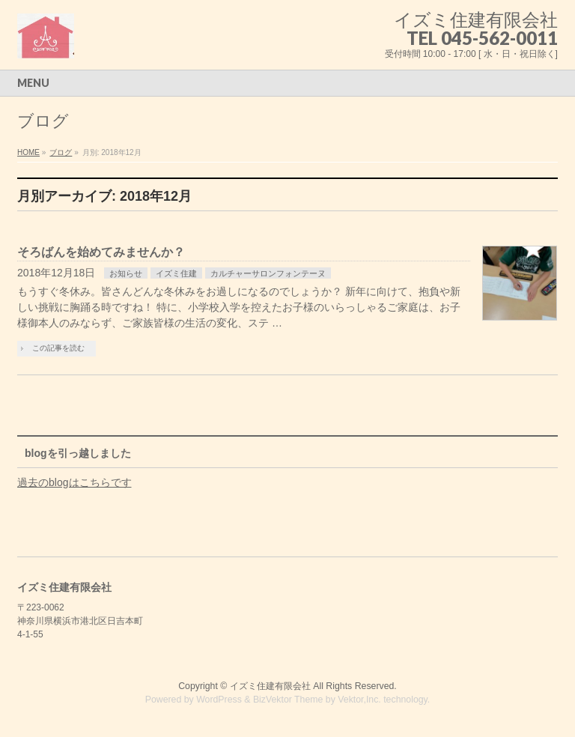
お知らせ (125, 273)
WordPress (219, 699)
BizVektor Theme (288, 699)
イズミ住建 (176, 273)
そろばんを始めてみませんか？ (101, 252)
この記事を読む (58, 348)
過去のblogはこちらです (74, 482)
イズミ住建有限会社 (270, 686)
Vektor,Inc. (359, 699)
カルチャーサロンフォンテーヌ (268, 273)
